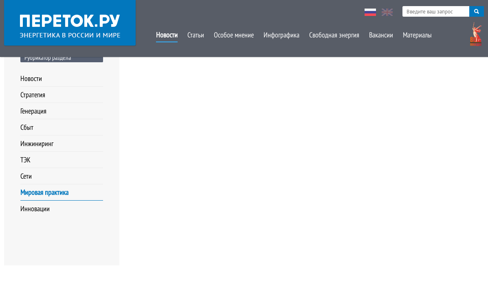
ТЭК (25, 159)
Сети (26, 176)
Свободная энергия (334, 34)
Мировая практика (44, 192)
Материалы (417, 34)
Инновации (35, 208)
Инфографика (281, 34)
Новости (167, 34)
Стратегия (32, 94)
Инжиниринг (36, 143)
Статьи (195, 34)
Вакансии (381, 34)
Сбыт (26, 127)
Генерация (33, 111)
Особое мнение (234, 34)
